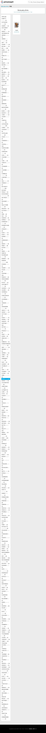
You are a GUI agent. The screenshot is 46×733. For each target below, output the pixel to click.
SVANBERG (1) (5, 625)
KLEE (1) (4, 362)
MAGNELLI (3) (6, 400)
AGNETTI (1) (4, 19)
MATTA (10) (5, 426)
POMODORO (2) (5, 534)
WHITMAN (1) (5, 694)
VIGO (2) (5, 676)
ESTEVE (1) (5, 248)
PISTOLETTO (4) (5, 527)
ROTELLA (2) (5, 577)
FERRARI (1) (5, 258)
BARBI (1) (5, 50)
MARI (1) (5, 410)
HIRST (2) (5, 334)
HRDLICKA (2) (5, 339)
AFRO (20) (4, 16)
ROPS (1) (5, 570)
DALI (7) (5, 181)
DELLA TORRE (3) (5, 205)
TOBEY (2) (5, 641)
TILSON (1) (5, 637)
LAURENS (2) (6, 371)
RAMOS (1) (5, 550)
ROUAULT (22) (6, 581)
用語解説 (30, 728)
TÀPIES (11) (6, 632)
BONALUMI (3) (4, 89)
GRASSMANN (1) (5, 307)
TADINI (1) (5, 628)
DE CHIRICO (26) (4, 187)
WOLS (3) (4, 696)
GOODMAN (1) (5, 300)
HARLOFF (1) (5, 321)
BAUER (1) (5, 63)
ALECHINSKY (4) (5, 28)
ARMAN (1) (5, 39)
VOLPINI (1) (5, 681)
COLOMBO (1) (5, 170)
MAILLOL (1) (5, 403)
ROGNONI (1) (5, 566)
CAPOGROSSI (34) (5, 124)
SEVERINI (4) (5, 606)
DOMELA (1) (6, 219)
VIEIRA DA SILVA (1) (5, 669)
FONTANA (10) (5, 274)
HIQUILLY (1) (5, 331)
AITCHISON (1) (4, 23)
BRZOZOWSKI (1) (5, 108)
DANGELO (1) (5, 183)
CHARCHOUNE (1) (5, 148)
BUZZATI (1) (5, 112)
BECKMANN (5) (5, 69)
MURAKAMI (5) (4, 451)
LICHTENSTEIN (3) (5, 383)
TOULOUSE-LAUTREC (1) (6, 645)
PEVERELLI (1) (6, 512)
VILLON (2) (6, 678)
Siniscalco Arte (5, 6)
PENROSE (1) (5, 505)
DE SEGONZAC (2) (5, 194)
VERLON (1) (5, 665)
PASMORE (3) (5, 501)
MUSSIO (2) (5, 457)
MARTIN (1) (5, 415)
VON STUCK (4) (6, 684)
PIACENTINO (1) (5, 518)
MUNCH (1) (5, 449)
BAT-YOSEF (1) (6, 60)
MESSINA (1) (4, 435)
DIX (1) (4, 216)
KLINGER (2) (5, 364)
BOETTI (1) (5, 86)
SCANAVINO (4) (5, 595)
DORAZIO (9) (5, 229)
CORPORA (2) (6, 178)
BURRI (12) (5, 111)
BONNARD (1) (5, 93)
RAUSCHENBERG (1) (5, 553)
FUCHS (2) (5, 282)
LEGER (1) (5, 378)
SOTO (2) (4, 612)
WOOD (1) (5, 698)
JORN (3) (5, 356)
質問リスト (35, 728)
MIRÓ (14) (5, 438)
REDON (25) (6, 558)
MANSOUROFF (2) (5, 407)
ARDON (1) (5, 36)
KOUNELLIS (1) (6, 366)
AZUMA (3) (6, 44)
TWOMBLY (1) (5, 654)
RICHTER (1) (5, 563)
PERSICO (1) (6, 510)
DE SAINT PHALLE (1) (5, 191)
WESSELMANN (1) (5, 690)
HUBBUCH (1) (5, 341)
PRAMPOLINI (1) (5, 542)
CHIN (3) (5, 160)
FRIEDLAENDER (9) (5, 279)
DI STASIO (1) (6, 211)
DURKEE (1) (5, 237)
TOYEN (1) (4, 648)
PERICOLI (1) (6, 508)
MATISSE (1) (6, 423)
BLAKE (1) (5, 79)
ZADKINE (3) (4, 707)
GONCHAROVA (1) (5, 296)
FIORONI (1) (5, 265)
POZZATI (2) (6, 538)
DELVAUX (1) (5, 208)
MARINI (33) (5, 413)
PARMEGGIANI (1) (5, 497)
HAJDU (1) (5, 317)
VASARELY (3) (5, 660)
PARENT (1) (5, 494)
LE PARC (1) (5, 373)
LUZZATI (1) (6, 396)
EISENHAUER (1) (6, 241)
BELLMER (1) (5, 72)
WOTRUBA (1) (5, 701)
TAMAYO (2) (6, 630)
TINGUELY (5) (6, 639)
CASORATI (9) (5, 130)
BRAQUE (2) (5, 97)
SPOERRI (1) (6, 619)
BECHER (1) (5, 65)
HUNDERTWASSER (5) (6, 344)
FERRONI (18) (5, 261)
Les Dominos (16, 31)
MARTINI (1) (5, 418)
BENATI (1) (5, 74)
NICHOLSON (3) (5, 468)
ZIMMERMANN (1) (5, 717)
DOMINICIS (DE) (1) (5, 226)
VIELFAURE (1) (5, 673)
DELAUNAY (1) (5, 202)
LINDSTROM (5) (4, 387)
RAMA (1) (5, 548)
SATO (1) (4, 589)
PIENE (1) (5, 524)
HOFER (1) (5, 336)
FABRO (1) (5, 251)
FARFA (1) (4, 253)
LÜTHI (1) (5, 393)
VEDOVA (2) (6, 663)
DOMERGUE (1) (5, 222)
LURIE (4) (5, 391)
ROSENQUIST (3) (5, 573)
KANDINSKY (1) (4, 359)
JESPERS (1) (5, 352)
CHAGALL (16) (5, 145)
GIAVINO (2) (6, 288)
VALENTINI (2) (6, 656)
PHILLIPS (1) (5, 515)
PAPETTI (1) (4, 490)
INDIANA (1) (5, 350)
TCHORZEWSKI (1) (5, 634)
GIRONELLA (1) (4, 292)
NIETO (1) (5, 471)
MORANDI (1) (5, 440)
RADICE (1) (5, 545)
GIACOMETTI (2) (5, 285)
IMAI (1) (6, 347)
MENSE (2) (5, 432)
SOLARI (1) (4, 608)
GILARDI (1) (5, 290)
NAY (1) (5, 461)
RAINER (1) (5, 546)
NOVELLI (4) (5, 474)
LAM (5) (5, 369)
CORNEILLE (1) (4, 174)
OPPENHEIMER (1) (5, 481)
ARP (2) (4, 42)
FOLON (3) (6, 270)
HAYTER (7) (5, 327)
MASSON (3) (6, 421)
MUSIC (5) (5, 454)
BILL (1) (4, 77)
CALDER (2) (6, 117)
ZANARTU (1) (6, 710)
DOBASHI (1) (5, 217)
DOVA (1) (5, 232)
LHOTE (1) (5, 380)
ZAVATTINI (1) (4, 714)
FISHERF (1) (6, 267)
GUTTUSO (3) (5, 314)
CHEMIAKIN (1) (4, 152)
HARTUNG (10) (5, 324)
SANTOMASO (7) (5, 584)
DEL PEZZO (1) (5, 198)
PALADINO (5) (4, 484)
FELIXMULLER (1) (5, 255)
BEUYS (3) (5, 76)
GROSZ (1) (5, 312)
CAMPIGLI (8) (4, 121)
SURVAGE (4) (5, 621)
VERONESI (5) (6, 667)
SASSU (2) (5, 587)
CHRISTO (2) (6, 163)
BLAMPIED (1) (4, 82)
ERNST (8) (5, 245)
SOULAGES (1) (5, 616)
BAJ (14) (5, 48)
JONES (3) (5, 354)
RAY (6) (4, 556)
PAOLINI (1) (5, 487)
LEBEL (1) (6, 376)
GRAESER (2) (5, 303)
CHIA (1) (5, 155)
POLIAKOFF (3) (6, 531)
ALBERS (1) (5, 25)
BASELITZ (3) (5, 56)
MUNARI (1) (5, 447)
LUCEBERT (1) (5, 390)
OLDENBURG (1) (5, 477)
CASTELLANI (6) (5, 134)
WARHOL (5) (5, 687)
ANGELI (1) (5, 31)
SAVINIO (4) (5, 592)
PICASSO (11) (5, 521)
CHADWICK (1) (5, 141)
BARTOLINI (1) (5, 52)
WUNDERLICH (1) (5, 705)
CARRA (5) (5, 127)
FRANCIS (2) (5, 277)
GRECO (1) (5, 310)
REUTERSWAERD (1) (5, 560)
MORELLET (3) (4, 444)
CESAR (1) (5, 137)
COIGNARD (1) (6, 167)
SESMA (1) (5, 603)
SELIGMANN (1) (5, 599)
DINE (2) (4, 214)
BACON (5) (6, 46)
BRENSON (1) (4, 104)
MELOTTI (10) (5, 429)
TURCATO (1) (5, 651)
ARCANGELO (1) (5, 33)
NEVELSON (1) (5, 464)
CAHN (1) (5, 114)
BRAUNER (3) (5, 100)
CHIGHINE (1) (6, 158)
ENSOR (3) (5, 243)
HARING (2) (5, 319)
